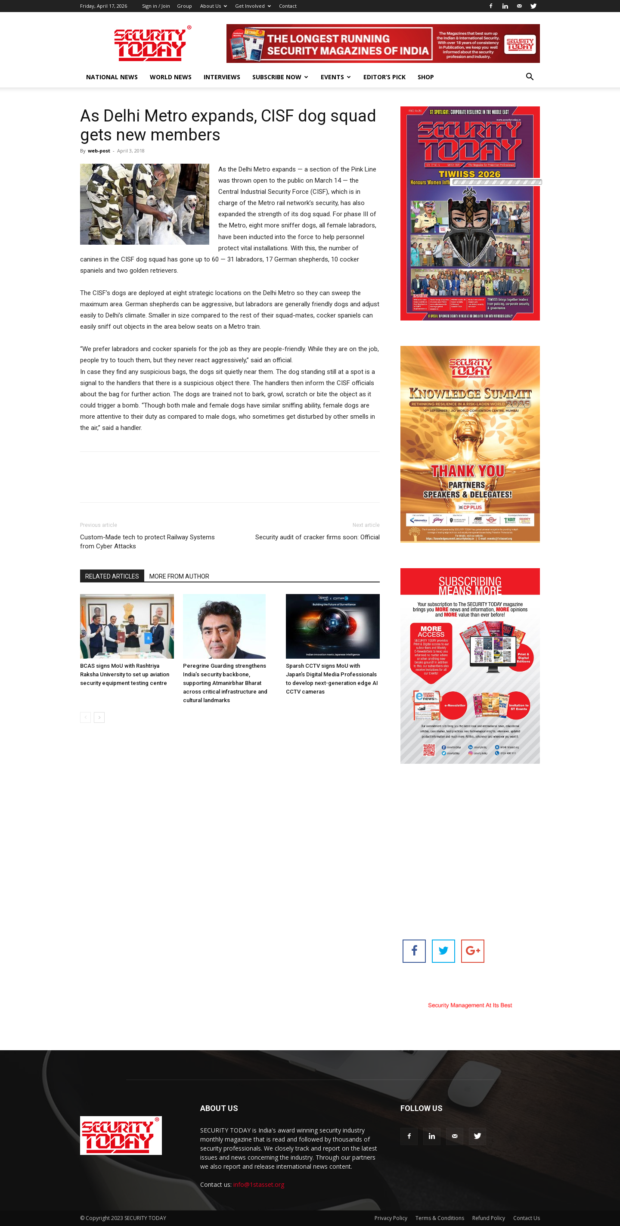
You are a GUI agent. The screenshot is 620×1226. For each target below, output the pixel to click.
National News (112, 77)
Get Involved (253, 6)
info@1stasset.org (258, 1184)
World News (171, 77)
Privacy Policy (391, 1218)
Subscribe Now (280, 77)
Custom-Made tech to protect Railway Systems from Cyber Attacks (147, 541)
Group (184, 6)
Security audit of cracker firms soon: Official (317, 537)
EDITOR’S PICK (384, 77)
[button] (529, 78)
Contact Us (526, 1218)
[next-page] (99, 717)
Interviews (222, 77)
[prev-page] (85, 717)
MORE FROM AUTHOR (179, 576)
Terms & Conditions (439, 1218)
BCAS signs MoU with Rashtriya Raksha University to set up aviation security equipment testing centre (124, 674)
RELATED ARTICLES (112, 576)
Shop (426, 77)
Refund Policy (488, 1218)
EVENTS (336, 77)
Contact (288, 6)
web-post (99, 150)
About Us (213, 6)
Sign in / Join (156, 6)
